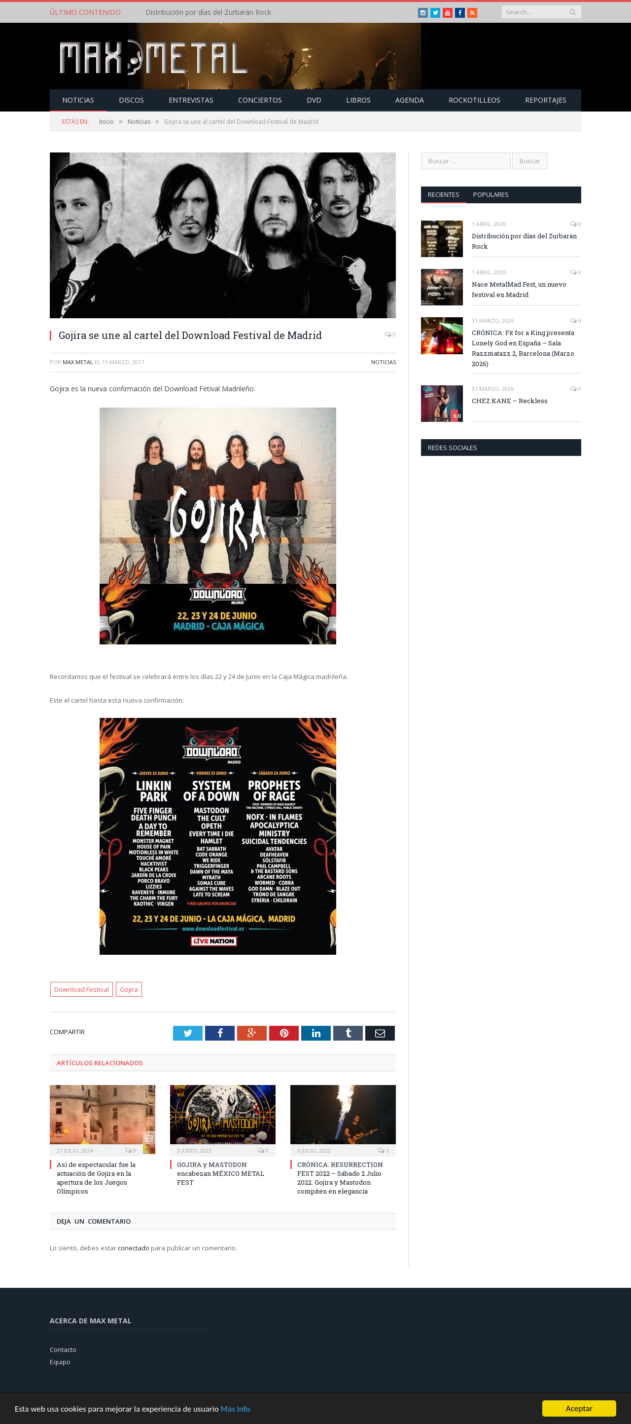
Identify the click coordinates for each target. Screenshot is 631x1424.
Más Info (235, 1412)
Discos (131, 100)
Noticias (78, 100)
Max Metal (78, 362)
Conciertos (260, 100)
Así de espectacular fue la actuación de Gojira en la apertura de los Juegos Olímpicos (96, 1178)
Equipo (60, 1361)
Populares (491, 194)
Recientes (443, 194)
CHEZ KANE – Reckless (510, 400)
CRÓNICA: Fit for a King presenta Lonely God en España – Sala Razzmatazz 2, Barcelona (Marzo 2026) (523, 348)
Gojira (129, 989)
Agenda (409, 100)
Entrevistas (191, 100)
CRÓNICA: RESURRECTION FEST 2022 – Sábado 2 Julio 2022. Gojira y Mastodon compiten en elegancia (340, 1178)
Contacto (63, 1349)
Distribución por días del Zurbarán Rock (208, 12)
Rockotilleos (474, 100)
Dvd (314, 100)
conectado (133, 1247)
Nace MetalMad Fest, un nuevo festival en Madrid (519, 289)
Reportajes (545, 100)
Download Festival (81, 989)
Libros (358, 100)
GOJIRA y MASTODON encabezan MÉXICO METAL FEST (220, 1173)
